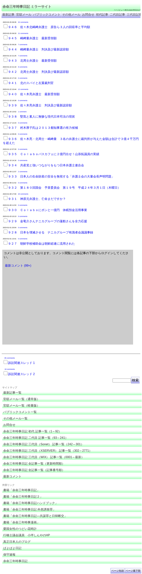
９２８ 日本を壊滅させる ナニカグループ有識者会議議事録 (50, 232)
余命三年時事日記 (15, 561)
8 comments (22, 67)
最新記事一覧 (12, 392)
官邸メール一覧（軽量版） (21, 405)
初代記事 (102, 14)
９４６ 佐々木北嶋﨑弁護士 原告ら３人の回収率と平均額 (49, 27)
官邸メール (23, 14)
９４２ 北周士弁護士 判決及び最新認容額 (38, 71)
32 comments (23, 22)
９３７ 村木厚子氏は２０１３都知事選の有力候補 (43, 127)
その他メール (71, 14)
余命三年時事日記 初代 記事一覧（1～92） (32, 431)
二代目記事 (117, 14)
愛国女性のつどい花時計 (20, 528)
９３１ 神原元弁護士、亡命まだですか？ (37, 198)
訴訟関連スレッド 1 (21, 362)
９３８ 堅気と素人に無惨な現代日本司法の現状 (41, 116)
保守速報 (9, 554)
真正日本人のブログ (17, 541)
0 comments (22, 78)
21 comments (23, 33)
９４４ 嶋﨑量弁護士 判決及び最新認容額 (38, 49)
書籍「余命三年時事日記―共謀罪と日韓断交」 (35, 515)
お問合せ (88, 14)
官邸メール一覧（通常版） (21, 399)
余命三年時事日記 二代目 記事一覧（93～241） (35, 437)
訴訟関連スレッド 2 (21, 374)
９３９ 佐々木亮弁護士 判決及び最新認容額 (40, 105)
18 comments (10, 369)
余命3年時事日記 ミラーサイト (65, 571)
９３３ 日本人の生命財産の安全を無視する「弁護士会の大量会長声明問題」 (61, 176)
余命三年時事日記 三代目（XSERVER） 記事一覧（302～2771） (47, 450)
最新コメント (12, 476)
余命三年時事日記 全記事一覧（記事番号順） (34, 470)
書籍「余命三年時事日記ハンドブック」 (30, 503)
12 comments (23, 89)
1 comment (22, 112)
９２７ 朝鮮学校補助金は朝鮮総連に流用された (41, 243)
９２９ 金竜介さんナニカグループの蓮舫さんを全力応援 (47, 221)
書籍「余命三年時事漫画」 (21, 522)
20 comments (23, 194)
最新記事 (8, 14)
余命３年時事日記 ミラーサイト (40, 571)
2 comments (22, 172)
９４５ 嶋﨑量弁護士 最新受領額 (32, 38)
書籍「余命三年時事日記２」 (23, 496)
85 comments (10, 358)
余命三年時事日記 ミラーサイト (26, 7)
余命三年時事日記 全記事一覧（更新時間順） (34, 463)
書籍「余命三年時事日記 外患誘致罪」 (29, 509)
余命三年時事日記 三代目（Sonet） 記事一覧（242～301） (43, 444)
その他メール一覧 (15, 418)
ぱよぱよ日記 (12, 548)
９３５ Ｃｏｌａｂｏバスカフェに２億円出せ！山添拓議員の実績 (53, 154)
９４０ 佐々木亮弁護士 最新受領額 (34, 94)
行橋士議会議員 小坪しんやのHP (26, 535)
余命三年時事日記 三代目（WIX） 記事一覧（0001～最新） (43, 457)
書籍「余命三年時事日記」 (21, 490)
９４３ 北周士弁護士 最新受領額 (32, 60)
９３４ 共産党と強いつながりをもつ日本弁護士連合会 (46, 165)
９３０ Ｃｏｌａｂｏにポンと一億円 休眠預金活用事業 (47, 210)
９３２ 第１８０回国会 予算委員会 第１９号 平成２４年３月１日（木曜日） (64, 187)
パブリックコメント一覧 (20, 412)
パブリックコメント (46, 14)
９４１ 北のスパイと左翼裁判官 (31, 83)
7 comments (22, 45)
